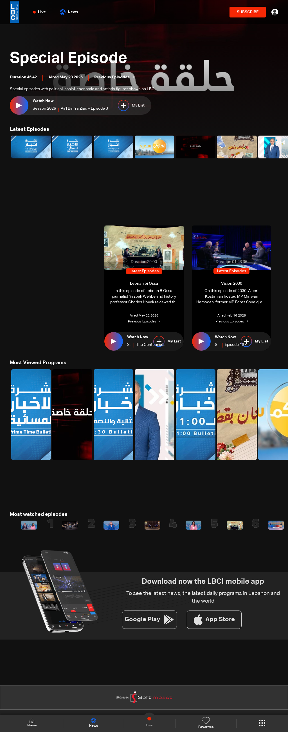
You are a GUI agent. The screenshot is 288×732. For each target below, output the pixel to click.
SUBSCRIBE (247, 12)
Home (32, 723)
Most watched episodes (39, 514)
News (69, 12)
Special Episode (70, 59)
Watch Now (43, 101)
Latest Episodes (29, 129)
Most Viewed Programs (38, 362)
